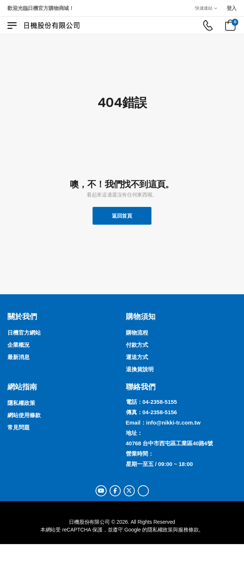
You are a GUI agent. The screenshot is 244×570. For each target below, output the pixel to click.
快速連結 (204, 8)
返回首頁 (122, 215)
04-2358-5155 (160, 402)
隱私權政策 (160, 530)
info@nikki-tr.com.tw (173, 422)
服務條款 (188, 530)
